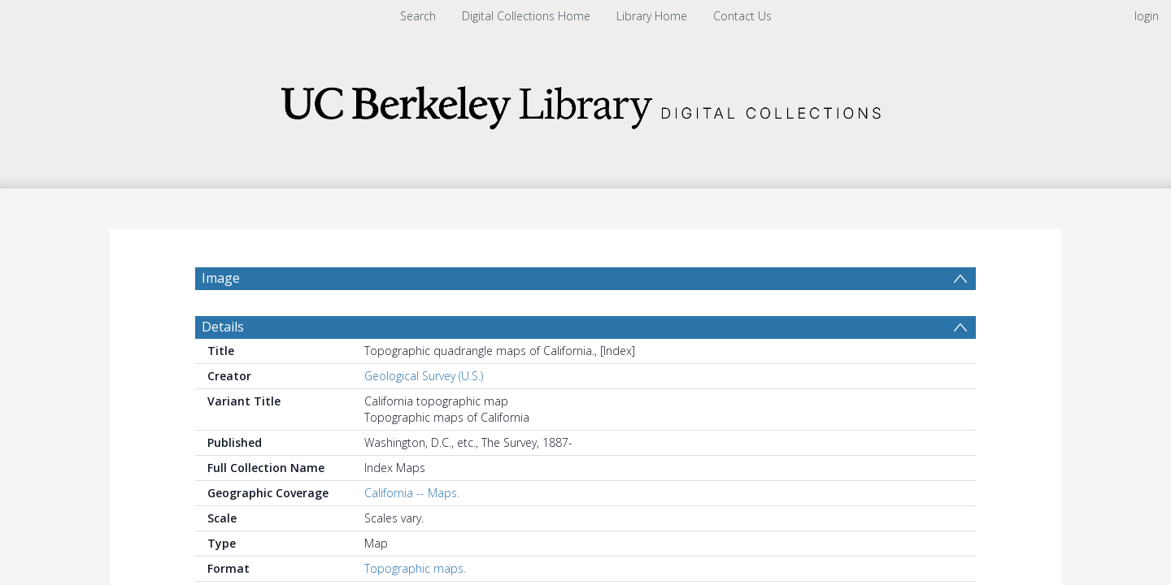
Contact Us (742, 16)
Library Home (651, 16)
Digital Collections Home (526, 16)
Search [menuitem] (418, 16)
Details (223, 366)
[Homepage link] (585, 103)
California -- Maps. (411, 532)
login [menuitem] (1146, 16)
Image (221, 278)
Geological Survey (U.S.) (423, 414)
